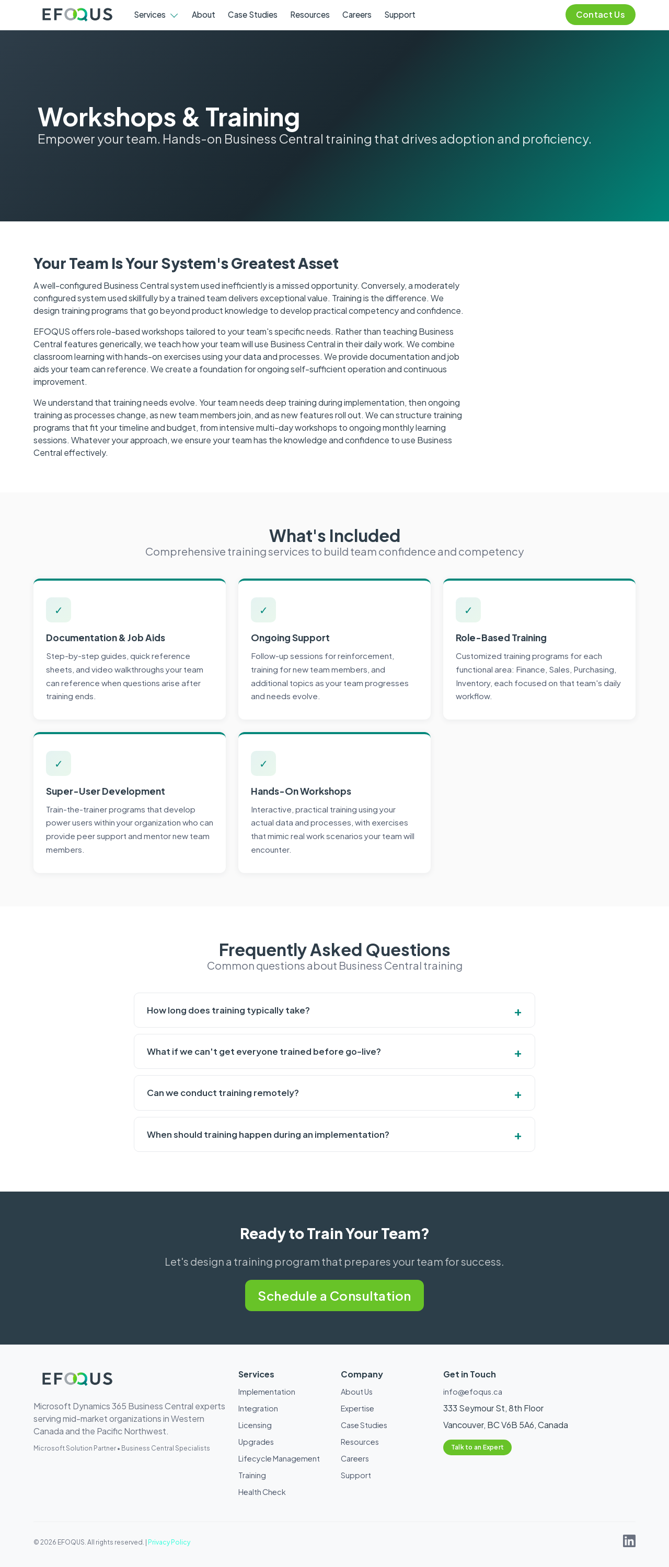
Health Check (262, 1492)
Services (150, 14)
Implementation (266, 1391)
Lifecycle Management (279, 1458)
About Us (357, 1391)
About (203, 14)
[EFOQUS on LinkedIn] (629, 1543)
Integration (258, 1408)
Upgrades (256, 1441)
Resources (310, 14)
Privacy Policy (169, 1542)
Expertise (357, 1408)
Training (252, 1475)
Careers (357, 14)
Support (400, 14)
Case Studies (253, 14)
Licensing (255, 1425)
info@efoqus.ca (472, 1391)
